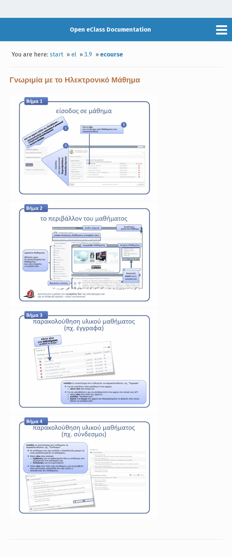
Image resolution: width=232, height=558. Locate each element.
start (56, 54)
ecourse (111, 54)
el (73, 54)
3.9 (88, 54)
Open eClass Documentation (110, 29)
